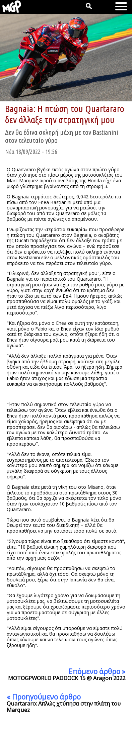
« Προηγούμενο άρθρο (44, 697)
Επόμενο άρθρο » (96, 671)
